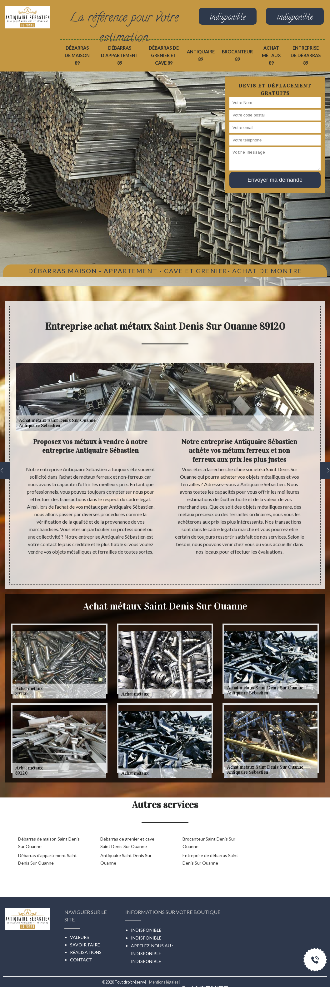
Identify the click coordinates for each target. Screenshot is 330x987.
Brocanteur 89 (237, 55)
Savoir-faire (85, 944)
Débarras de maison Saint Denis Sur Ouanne (49, 842)
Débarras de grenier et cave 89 (164, 55)
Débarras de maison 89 (77, 55)
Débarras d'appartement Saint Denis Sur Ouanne (47, 859)
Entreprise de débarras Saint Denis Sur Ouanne (210, 859)
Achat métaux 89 (271, 55)
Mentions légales (163, 982)
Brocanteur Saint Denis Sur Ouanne (208, 842)
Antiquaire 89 (201, 55)
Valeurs (79, 937)
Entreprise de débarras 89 (306, 55)
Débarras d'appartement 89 (119, 55)
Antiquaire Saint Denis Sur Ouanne (126, 859)
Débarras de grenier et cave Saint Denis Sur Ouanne (127, 842)
